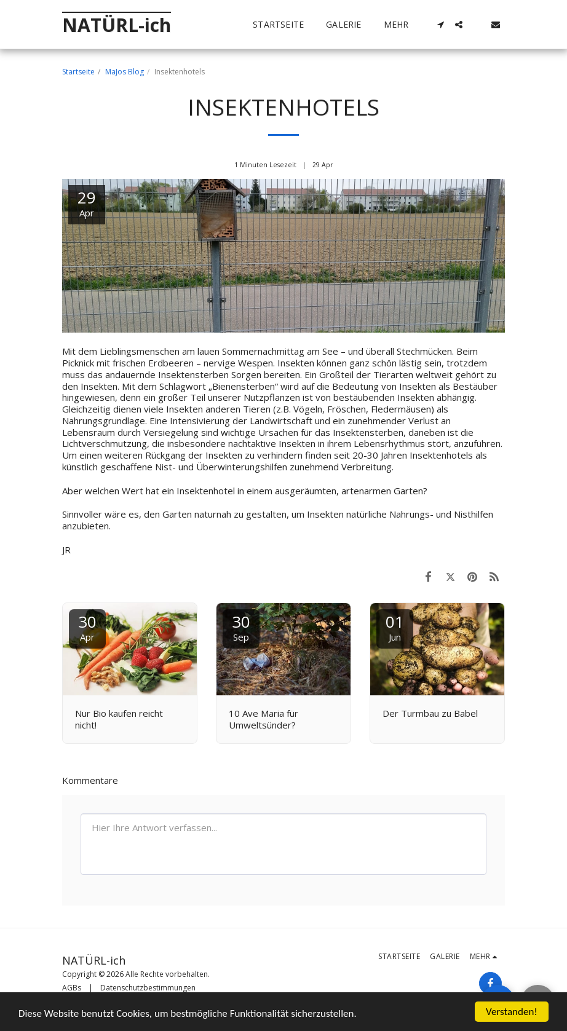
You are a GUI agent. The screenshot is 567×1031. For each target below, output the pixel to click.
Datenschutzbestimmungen (148, 987)
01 (394, 626)
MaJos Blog (124, 71)
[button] (440, 24)
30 (87, 626)
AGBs (71, 987)
